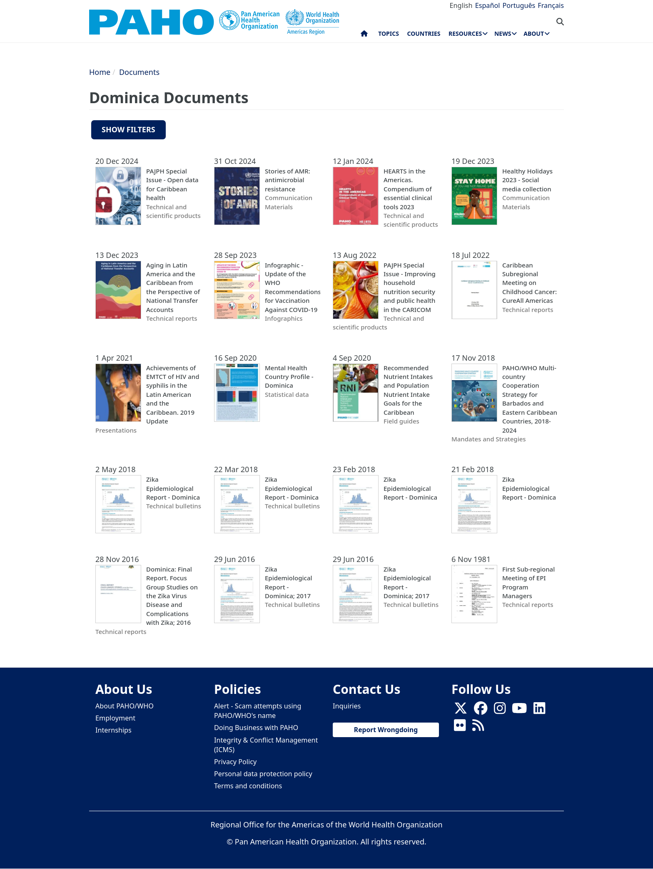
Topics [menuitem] (388, 33)
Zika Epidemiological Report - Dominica (173, 488)
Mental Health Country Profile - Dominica (289, 377)
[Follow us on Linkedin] (539, 711)
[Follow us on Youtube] (519, 711)
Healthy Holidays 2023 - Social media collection (527, 180)
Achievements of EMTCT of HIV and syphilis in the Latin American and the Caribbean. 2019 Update (172, 395)
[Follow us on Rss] (478, 728)
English (461, 5)
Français (551, 5)
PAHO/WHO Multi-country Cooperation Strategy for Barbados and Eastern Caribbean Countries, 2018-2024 (529, 399)
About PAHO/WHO (124, 706)
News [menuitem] (502, 33)
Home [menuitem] (364, 35)
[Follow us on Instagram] (500, 711)
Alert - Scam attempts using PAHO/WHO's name (258, 710)
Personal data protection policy (263, 773)
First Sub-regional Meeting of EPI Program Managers (528, 582)
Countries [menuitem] (423, 33)
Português (518, 5)
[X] (460, 711)
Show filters (128, 129)
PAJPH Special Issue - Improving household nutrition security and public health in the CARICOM (410, 287)
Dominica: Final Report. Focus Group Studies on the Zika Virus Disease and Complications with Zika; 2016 (172, 596)
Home (99, 72)
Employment (115, 718)
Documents (139, 72)
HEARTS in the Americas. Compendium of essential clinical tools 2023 (408, 189)
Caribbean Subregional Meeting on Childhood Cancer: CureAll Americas (529, 283)
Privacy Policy (235, 761)
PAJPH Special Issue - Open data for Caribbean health (172, 184)
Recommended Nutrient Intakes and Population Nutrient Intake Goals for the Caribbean (408, 390)
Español (487, 5)
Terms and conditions (248, 785)
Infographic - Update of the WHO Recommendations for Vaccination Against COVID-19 (292, 287)
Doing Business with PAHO (256, 727)
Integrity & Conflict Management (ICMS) (266, 744)
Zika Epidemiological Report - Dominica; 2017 (288, 582)
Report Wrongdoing (386, 729)
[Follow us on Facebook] (480, 711)
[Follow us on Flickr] (460, 728)
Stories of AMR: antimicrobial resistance (287, 180)
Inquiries (347, 706)
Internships (113, 730)
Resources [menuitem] (465, 33)
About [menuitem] (533, 33)
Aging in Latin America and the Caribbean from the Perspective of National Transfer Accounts (173, 287)
